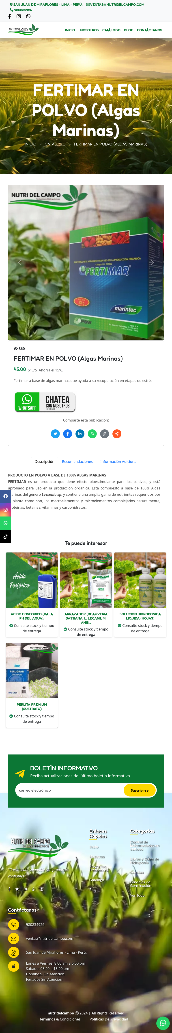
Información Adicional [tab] (118, 461)
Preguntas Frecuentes (98, 868)
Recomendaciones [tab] (77, 461)
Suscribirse (139, 790)
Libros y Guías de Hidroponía (144, 860)
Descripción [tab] (44, 461)
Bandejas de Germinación (140, 884)
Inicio (70, 30)
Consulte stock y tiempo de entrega (31, 628)
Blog (128, 30)
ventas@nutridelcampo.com (117, 4)
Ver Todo (137, 895)
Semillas (137, 872)
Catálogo (111, 30)
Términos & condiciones (60, 1019)
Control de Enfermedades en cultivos (144, 845)
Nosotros (89, 30)
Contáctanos (149, 30)
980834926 (22, 10)
